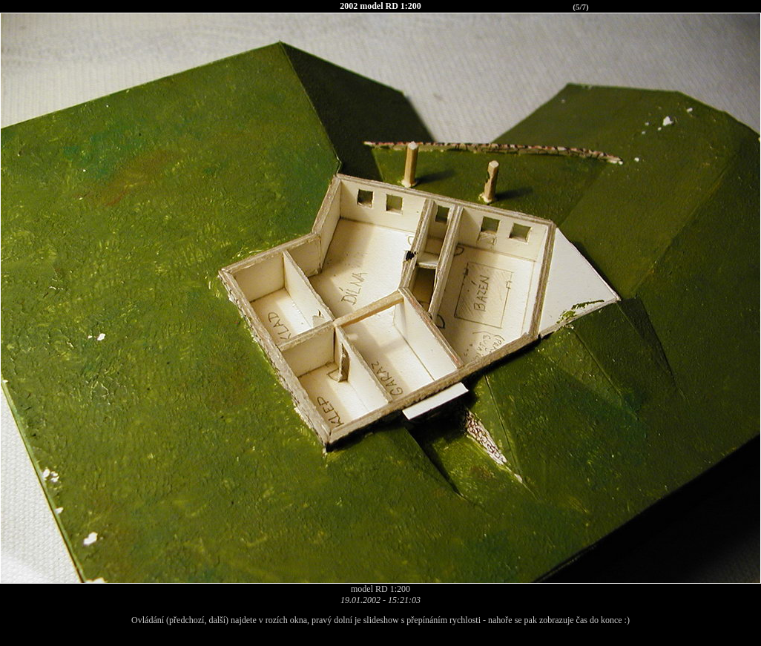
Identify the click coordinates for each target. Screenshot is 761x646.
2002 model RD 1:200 (380, 6)
